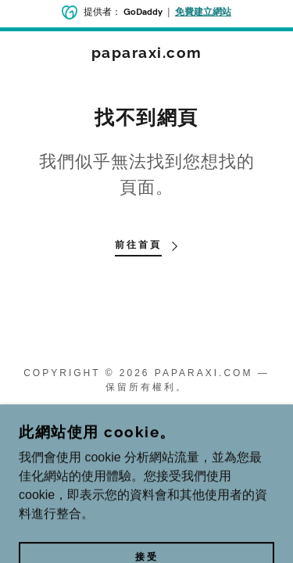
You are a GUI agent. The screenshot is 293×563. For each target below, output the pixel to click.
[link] (146, 53)
